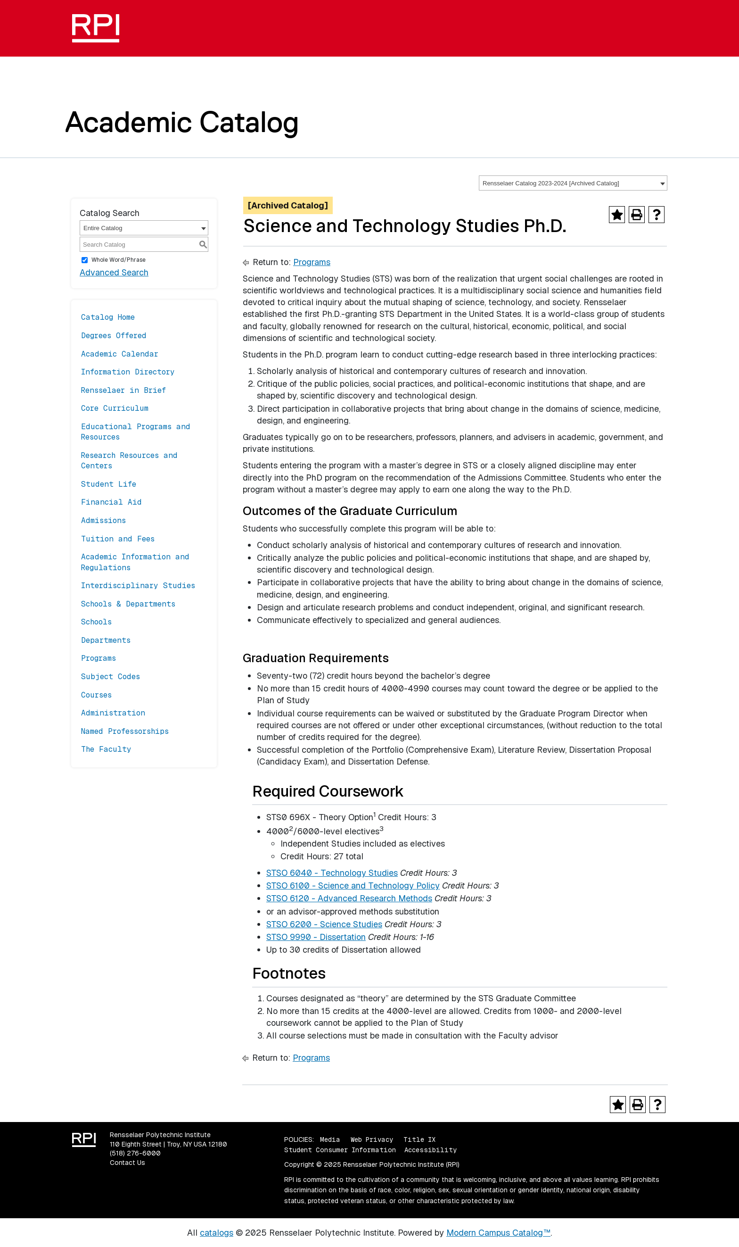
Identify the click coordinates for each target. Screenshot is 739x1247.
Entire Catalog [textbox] (102, 228)
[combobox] (573, 183)
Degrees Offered (114, 336)
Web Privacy (372, 1139)
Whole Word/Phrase (118, 260)
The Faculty (106, 749)
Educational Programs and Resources (135, 432)
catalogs (216, 1232)
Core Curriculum (114, 408)
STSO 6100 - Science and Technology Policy (353, 885)
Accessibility (430, 1150)
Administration (113, 713)
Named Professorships (125, 731)
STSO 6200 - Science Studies (324, 924)
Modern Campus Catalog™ (498, 1232)
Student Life (108, 484)
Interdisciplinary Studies (138, 585)
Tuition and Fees (118, 539)
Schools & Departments (128, 604)
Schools (96, 622)
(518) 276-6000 (135, 1153)
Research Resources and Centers (129, 460)
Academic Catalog (182, 122)
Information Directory (128, 372)
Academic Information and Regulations (135, 562)
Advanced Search (114, 272)
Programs (98, 658)
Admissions (103, 520)
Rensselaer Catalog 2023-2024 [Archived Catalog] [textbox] (551, 183)
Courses (96, 695)
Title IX (419, 1139)
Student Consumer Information (340, 1150)
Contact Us (127, 1162)
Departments (106, 640)
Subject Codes (110, 677)
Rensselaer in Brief (123, 390)
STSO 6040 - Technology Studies (332, 872)
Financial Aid (111, 502)
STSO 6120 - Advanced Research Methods (349, 898)
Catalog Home (108, 317)
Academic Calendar (119, 354)
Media (330, 1139)
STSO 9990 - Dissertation (316, 936)
